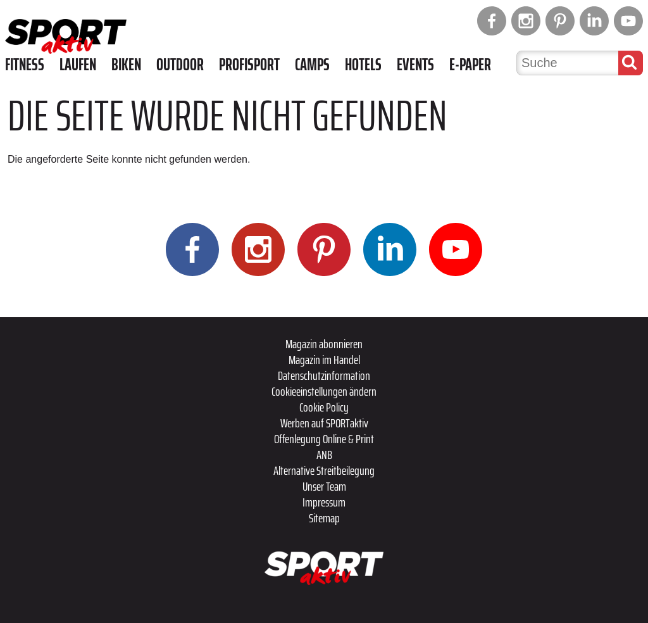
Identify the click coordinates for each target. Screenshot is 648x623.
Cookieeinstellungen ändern (324, 391)
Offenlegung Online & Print (324, 439)
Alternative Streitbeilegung (324, 470)
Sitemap (324, 518)
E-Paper (470, 64)
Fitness (24, 64)
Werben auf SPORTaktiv (324, 423)
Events (415, 64)
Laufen (77, 64)
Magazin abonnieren (324, 344)
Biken (126, 64)
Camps (312, 64)
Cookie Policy (324, 407)
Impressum (324, 502)
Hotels (363, 64)
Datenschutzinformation (324, 375)
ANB (324, 454)
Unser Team (324, 486)
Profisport (249, 64)
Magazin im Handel (324, 359)
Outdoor (180, 64)
